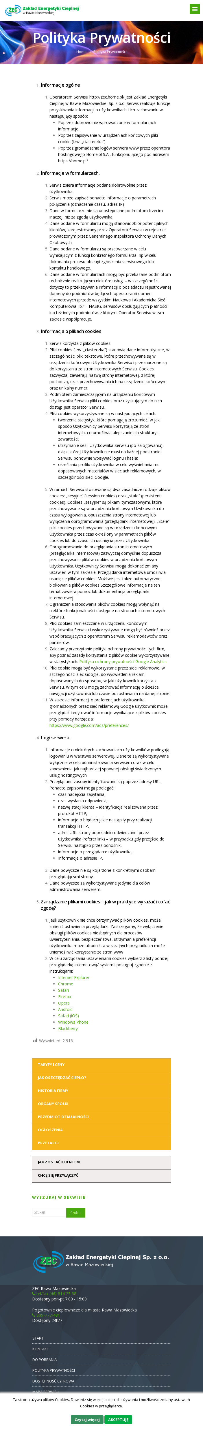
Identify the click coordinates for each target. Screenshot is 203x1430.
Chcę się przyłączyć (58, 1175)
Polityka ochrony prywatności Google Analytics (123, 661)
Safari (63, 990)
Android (65, 1009)
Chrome (65, 984)
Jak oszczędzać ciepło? (62, 1077)
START (37, 1338)
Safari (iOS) (68, 1015)
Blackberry (68, 1028)
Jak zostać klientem (59, 1162)
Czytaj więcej (87, 1419)
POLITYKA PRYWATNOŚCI (53, 1370)
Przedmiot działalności (63, 1116)
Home (81, 51)
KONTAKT (40, 1348)
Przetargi (48, 1142)
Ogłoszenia (50, 1129)
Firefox (64, 996)
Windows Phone (73, 1022)
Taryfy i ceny (51, 1064)
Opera (64, 1003)
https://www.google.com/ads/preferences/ (89, 725)
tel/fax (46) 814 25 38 (54, 1293)
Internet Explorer (73, 977)
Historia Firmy (53, 1090)
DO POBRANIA (44, 1359)
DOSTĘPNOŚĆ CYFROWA (53, 1381)
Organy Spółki (53, 1103)
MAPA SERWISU (45, 1391)
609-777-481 (46, 1315)
